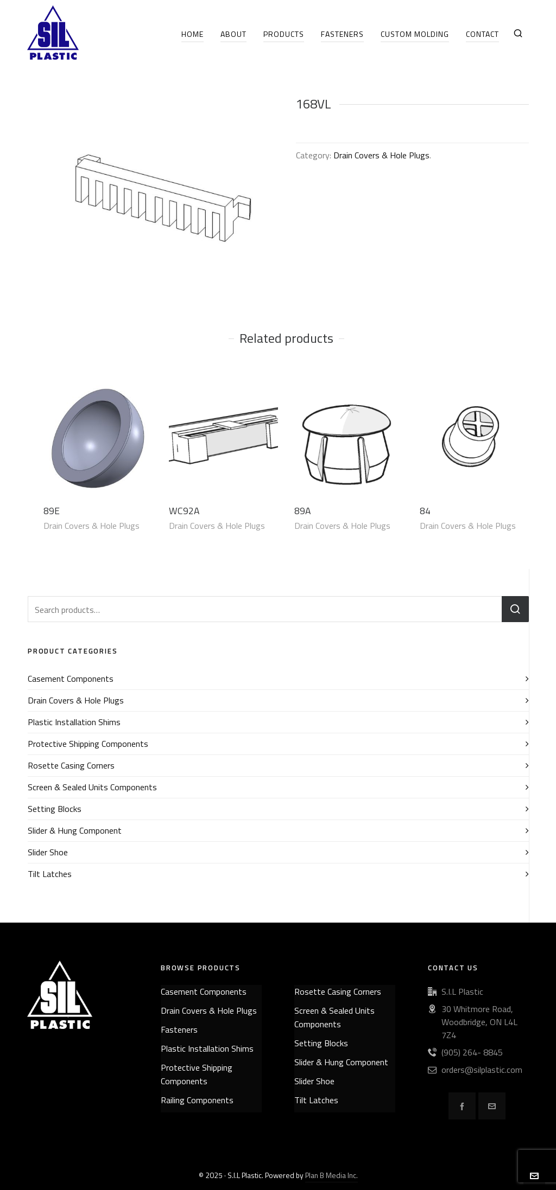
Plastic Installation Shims (74, 721)
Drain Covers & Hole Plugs (381, 155)
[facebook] (462, 1105)
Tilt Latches (50, 873)
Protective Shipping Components (88, 743)
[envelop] (492, 1105)
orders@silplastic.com (481, 1069)
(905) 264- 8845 (472, 1052)
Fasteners (179, 1029)
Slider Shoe (48, 852)
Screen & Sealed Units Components (92, 787)
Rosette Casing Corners (71, 765)
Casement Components (70, 678)
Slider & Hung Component (75, 830)
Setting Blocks (54, 808)
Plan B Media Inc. (331, 1175)
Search (515, 609)
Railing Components (197, 1099)
